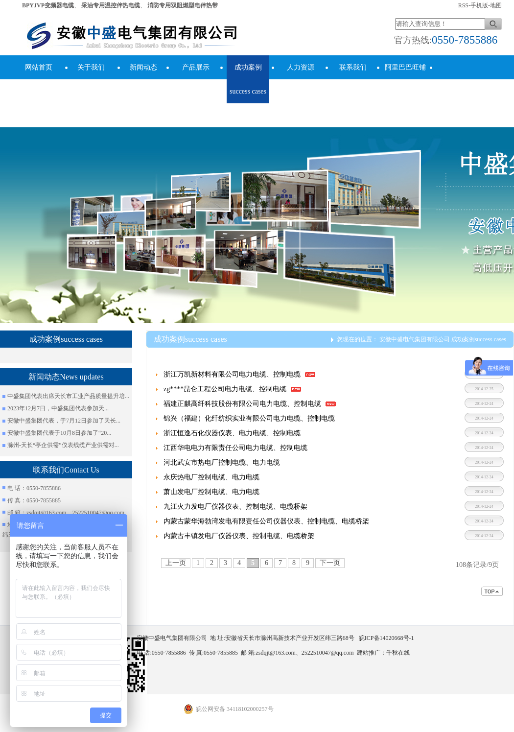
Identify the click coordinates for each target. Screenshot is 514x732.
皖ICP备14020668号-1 (386, 638)
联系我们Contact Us (352, 79)
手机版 (479, 5)
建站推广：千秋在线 (383, 652)
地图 (496, 5)
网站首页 (38, 67)
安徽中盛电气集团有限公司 (414, 339)
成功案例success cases (248, 79)
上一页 (175, 563)
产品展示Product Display (196, 91)
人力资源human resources (300, 91)
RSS (463, 5)
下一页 (330, 563)
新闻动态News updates (143, 79)
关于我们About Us (91, 79)
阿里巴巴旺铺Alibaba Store (405, 79)
